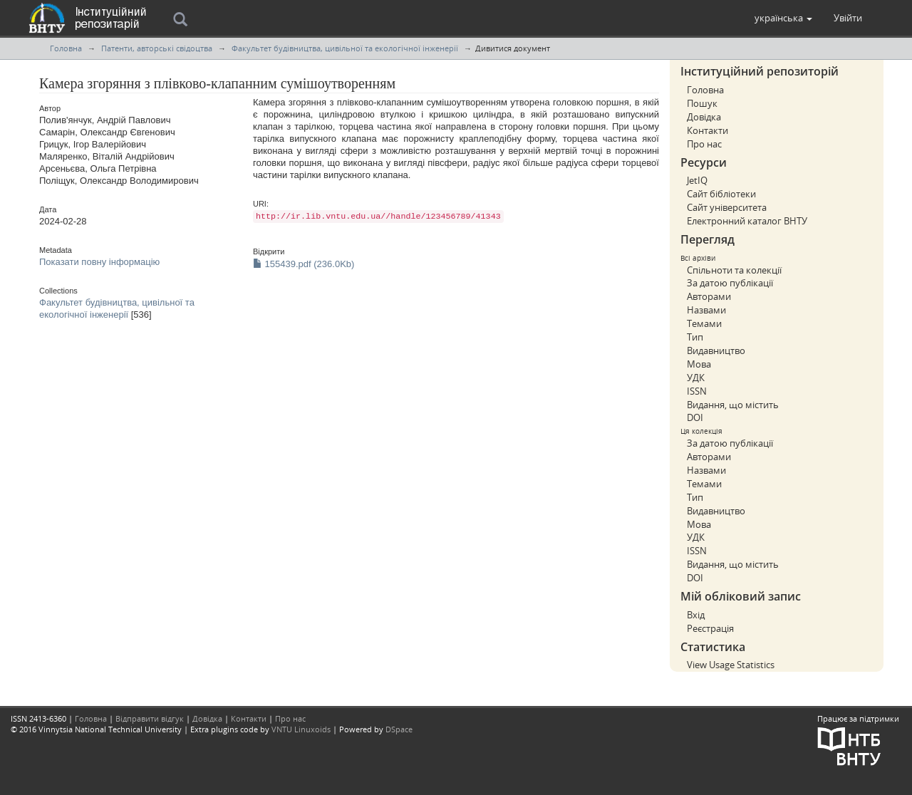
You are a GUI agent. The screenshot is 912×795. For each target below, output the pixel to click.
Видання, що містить (733, 404)
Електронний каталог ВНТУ (747, 220)
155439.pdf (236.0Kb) (303, 264)
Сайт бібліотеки (721, 193)
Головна (66, 48)
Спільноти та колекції (734, 270)
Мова (699, 364)
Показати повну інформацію (99, 261)
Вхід (696, 614)
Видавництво (716, 350)
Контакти (707, 130)
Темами (704, 323)
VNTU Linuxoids (301, 729)
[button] (783, 18)
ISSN (697, 391)
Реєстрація (710, 628)
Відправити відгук (149, 718)
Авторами (709, 296)
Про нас (704, 143)
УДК (696, 377)
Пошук (702, 103)
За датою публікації (730, 282)
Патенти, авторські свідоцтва (156, 48)
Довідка (704, 116)
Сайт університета (727, 207)
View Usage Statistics (730, 664)
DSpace (399, 729)
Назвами (706, 309)
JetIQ (697, 180)
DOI (695, 417)
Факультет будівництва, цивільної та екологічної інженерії (345, 48)
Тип (695, 337)
